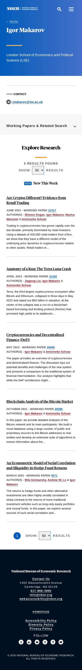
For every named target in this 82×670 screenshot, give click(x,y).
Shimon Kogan (35, 214)
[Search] (59, 9)
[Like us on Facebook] (53, 642)
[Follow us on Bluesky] (37, 642)
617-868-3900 (41, 590)
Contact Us (41, 578)
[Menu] (71, 9)
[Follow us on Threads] (45, 642)
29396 (59, 409)
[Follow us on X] (21, 642)
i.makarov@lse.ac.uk (27, 102)
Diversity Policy (41, 624)
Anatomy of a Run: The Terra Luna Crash (38, 268)
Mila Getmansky (35, 479)
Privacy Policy (41, 628)
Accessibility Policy (41, 620)
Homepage (41, 611)
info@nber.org (41, 594)
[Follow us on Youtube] (61, 642)
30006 (51, 347)
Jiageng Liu (33, 280)
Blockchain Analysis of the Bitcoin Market (39, 401)
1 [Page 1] (17, 536)
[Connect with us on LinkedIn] (29, 642)
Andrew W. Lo (57, 479)
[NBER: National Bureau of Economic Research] (23, 9)
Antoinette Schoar (34, 219)
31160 (53, 276)
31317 (52, 210)
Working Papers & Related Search (36, 126)
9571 (54, 475)
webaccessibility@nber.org (41, 598)
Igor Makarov (55, 214)
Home (14, 21)
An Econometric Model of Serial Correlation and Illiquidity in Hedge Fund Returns (40, 465)
